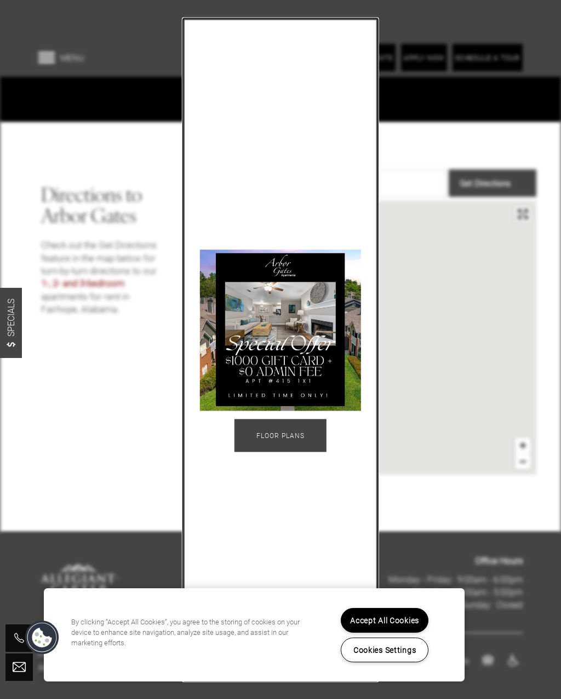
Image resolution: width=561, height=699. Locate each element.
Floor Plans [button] (280, 435)
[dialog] (280, 349)
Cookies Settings (384, 650)
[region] (254, 634)
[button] (42, 637)
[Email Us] (19, 667)
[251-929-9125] (19, 638)
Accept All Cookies (384, 620)
